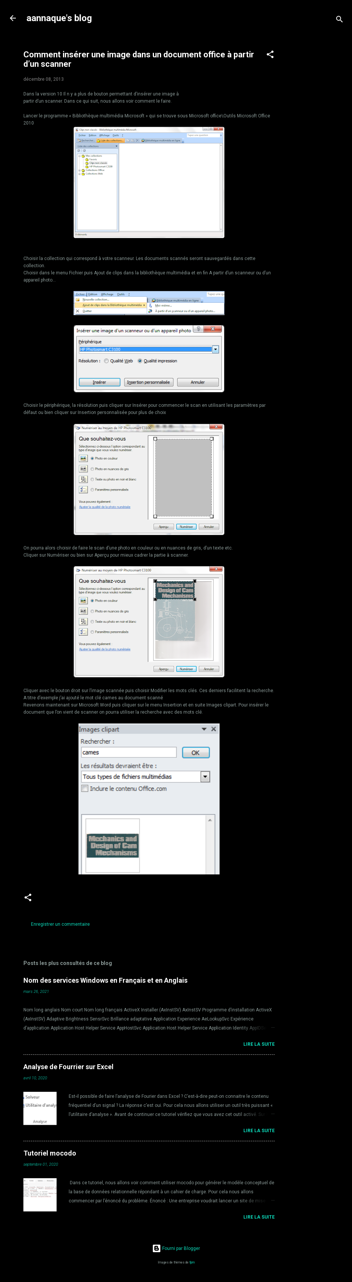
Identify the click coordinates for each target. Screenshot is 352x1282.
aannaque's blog (59, 18)
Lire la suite (259, 1044)
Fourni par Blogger (176, 1248)
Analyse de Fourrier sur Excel (68, 1067)
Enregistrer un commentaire (60, 924)
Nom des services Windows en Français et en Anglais (105, 980)
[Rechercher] (339, 20)
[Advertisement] (320, 151)
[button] (270, 56)
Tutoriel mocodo (49, 1153)
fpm (192, 1262)
